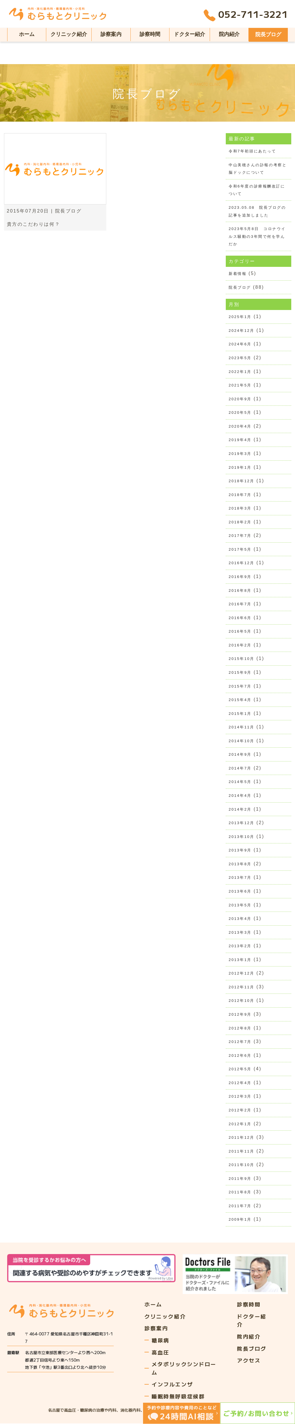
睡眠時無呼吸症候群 (178, 1397)
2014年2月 (240, 809)
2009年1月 (240, 1220)
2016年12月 (241, 563)
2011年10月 (241, 1165)
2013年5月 (240, 905)
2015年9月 (240, 673)
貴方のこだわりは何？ (33, 224)
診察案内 (111, 34)
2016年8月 (240, 591)
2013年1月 (240, 960)
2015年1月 (240, 714)
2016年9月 (240, 577)
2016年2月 (240, 645)
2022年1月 (240, 372)
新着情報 (237, 273)
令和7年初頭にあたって (252, 151)
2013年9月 (240, 851)
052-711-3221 (246, 15)
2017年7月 (240, 536)
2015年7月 (240, 686)
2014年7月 (240, 768)
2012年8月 (240, 1029)
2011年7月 (240, 1206)
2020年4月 (240, 426)
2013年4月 (240, 919)
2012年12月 (241, 974)
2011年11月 (241, 1152)
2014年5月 (240, 782)
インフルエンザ (172, 1385)
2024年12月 (241, 330)
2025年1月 (240, 317)
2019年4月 (240, 440)
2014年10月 (241, 741)
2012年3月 (240, 1097)
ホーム (27, 34)
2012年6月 (240, 1056)
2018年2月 (240, 522)
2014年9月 (240, 755)
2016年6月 (240, 618)
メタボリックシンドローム (184, 1369)
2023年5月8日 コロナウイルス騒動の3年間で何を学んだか (257, 236)
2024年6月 (240, 344)
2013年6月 (240, 892)
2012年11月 (241, 987)
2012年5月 (240, 1069)
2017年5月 (240, 550)
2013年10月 (241, 837)
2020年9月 (240, 399)
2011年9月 (240, 1179)
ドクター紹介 (189, 34)
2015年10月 (241, 659)
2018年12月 (241, 481)
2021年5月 (240, 385)
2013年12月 (241, 823)
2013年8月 (240, 864)
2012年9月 (240, 1015)
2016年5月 (240, 631)
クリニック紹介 (69, 34)
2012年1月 (240, 1124)
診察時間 (150, 34)
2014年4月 (240, 796)
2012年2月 (240, 1111)
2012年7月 (240, 1042)
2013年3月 (240, 933)
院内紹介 (229, 34)
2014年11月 (241, 728)
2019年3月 (240, 454)
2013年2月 (240, 946)
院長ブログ (268, 34)
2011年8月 (240, 1193)
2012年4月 (240, 1083)
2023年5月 (240, 358)
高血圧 (160, 1352)
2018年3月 (240, 508)
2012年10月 (241, 1001)
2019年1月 (240, 467)
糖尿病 (160, 1340)
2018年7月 (240, 495)
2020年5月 (240, 413)
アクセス (249, 1360)
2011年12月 (241, 1138)
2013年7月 (240, 878)
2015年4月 (240, 700)
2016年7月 (240, 604)
